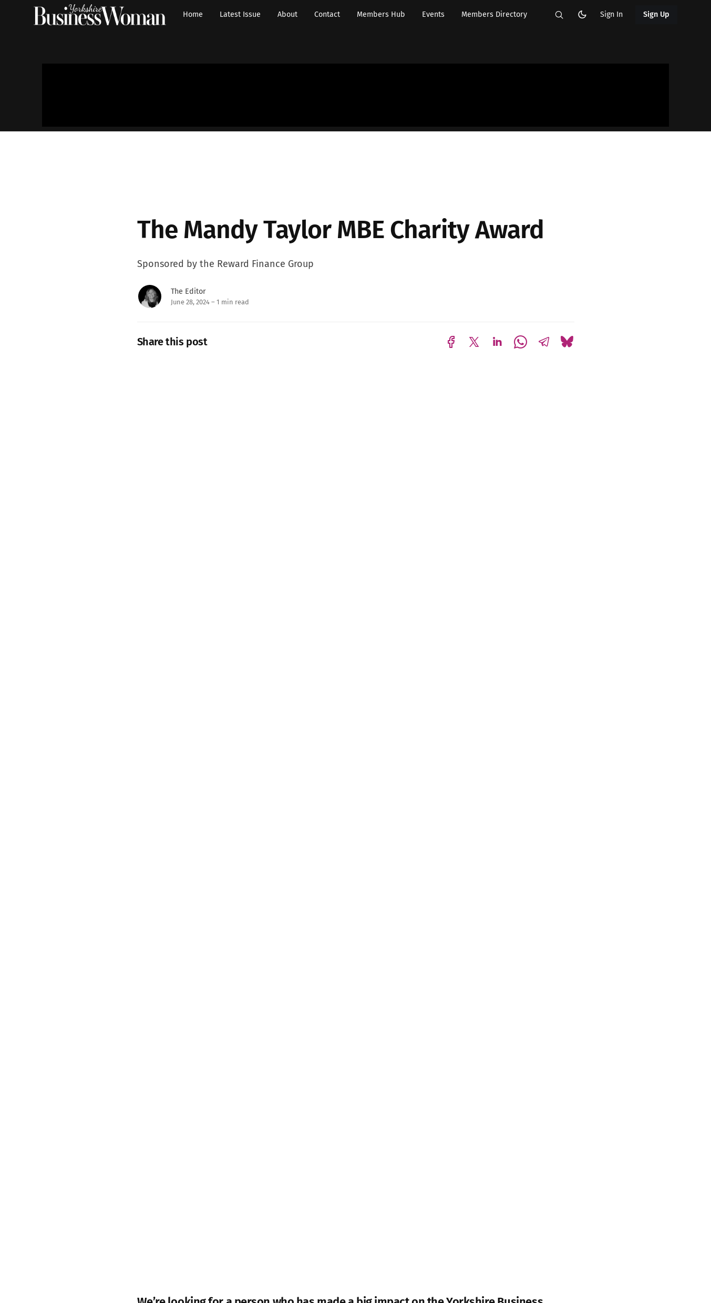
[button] (559, 15)
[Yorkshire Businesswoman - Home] (100, 14)
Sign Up (656, 14)
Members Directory (494, 14)
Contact (327, 14)
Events (433, 14)
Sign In (611, 14)
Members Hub (381, 14)
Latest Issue (240, 14)
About (287, 14)
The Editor (188, 291)
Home (193, 14)
